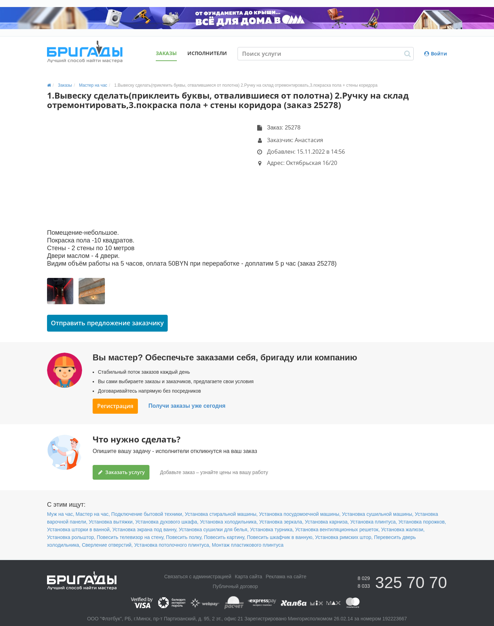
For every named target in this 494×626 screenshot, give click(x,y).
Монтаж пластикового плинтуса (248, 545)
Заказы (166, 53)
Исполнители (207, 53)
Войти (435, 53)
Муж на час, (60, 514)
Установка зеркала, (281, 522)
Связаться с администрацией (197, 576)
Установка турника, (272, 529)
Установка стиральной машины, (221, 514)
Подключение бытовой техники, (147, 514)
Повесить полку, (184, 537)
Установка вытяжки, (111, 522)
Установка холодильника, (229, 522)
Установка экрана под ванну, (144, 529)
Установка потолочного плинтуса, (172, 545)
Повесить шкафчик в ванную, (280, 537)
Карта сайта (248, 576)
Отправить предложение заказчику (107, 323)
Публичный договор (235, 586)
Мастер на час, (93, 514)
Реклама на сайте (286, 576)
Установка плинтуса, (373, 522)
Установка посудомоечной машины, (299, 514)
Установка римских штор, (344, 537)
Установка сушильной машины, (377, 514)
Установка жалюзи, (403, 529)
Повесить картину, (224, 537)
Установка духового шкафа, (167, 522)
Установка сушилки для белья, (214, 529)
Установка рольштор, (71, 537)
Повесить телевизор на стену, (131, 537)
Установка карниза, (327, 522)
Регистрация (115, 406)
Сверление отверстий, (107, 545)
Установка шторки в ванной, (79, 529)
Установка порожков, (422, 522)
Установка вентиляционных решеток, (337, 529)
